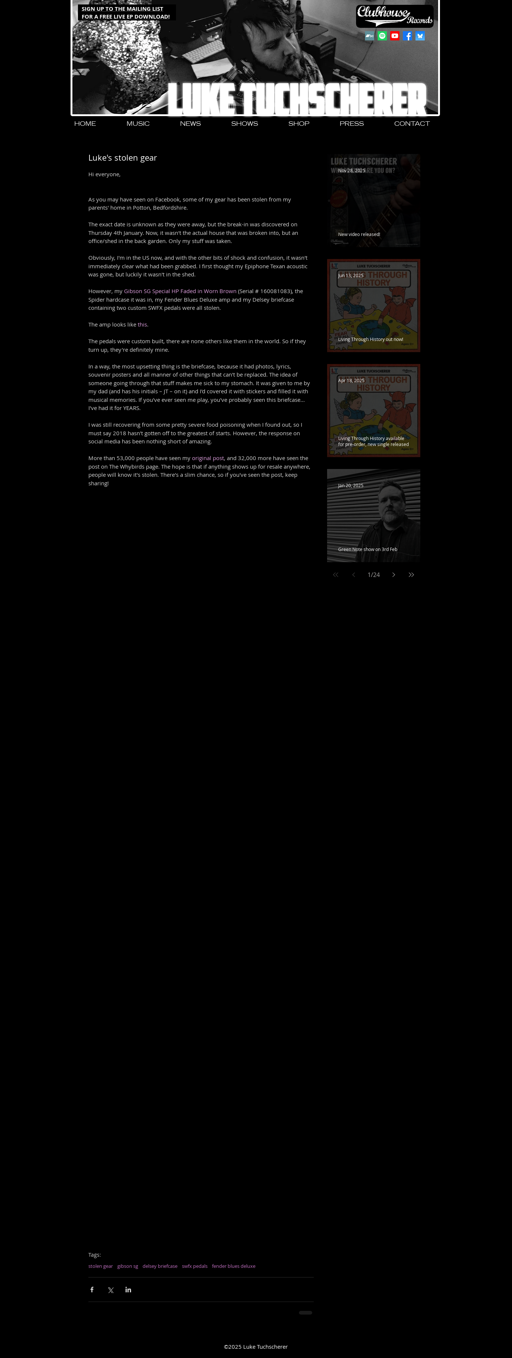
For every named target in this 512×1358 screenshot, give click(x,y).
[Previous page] (353, 574)
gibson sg (127, 1266)
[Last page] (411, 574)
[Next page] (393, 574)
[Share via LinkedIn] (128, 1289)
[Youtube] (395, 35)
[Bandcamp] (369, 35)
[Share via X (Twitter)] (110, 1289)
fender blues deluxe (233, 1266)
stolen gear (100, 1266)
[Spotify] (382, 35)
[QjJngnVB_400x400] (420, 35)
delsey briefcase (160, 1266)
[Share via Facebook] (91, 1289)
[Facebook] (407, 35)
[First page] (335, 574)
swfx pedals (195, 1266)
